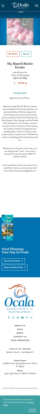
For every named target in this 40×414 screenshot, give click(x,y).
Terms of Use (15, 349)
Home (20, 12)
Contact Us (20, 337)
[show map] (26, 54)
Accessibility (27, 352)
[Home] (20, 5)
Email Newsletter (14, 268)
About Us (20, 326)
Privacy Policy (13, 352)
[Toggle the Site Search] (3, 5)
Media (20, 333)
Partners (27, 349)
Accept (32, 410)
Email (13, 54)
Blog (20, 329)
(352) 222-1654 (20, 78)
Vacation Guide (13, 261)
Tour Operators (20, 340)
